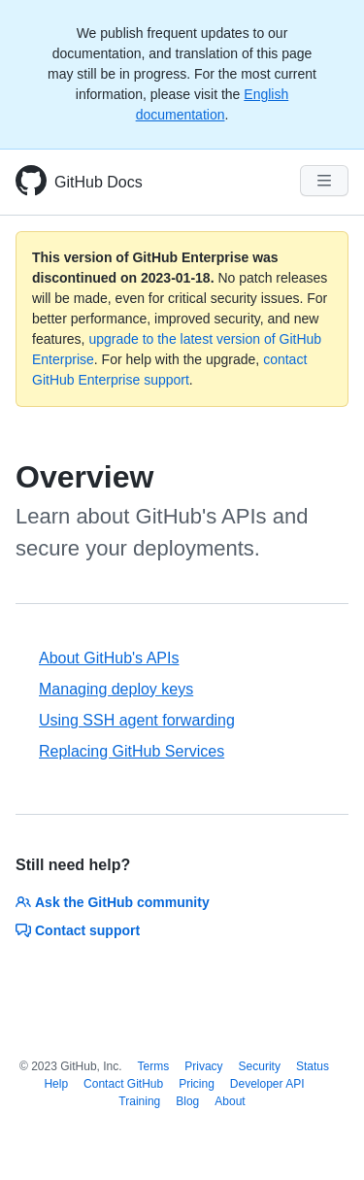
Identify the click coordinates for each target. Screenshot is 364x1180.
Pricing (197, 1084)
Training (139, 1101)
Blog (187, 1101)
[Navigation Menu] (324, 180)
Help (56, 1084)
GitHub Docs (98, 182)
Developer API (267, 1084)
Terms (154, 1066)
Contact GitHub (123, 1084)
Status (312, 1066)
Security (260, 1066)
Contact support (78, 930)
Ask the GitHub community (113, 902)
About (230, 1101)
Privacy (203, 1066)
